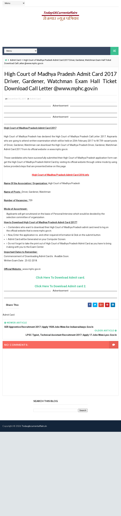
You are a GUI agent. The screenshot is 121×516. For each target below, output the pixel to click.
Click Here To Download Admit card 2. (60, 286)
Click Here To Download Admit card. (60, 277)
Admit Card (15, 60)
